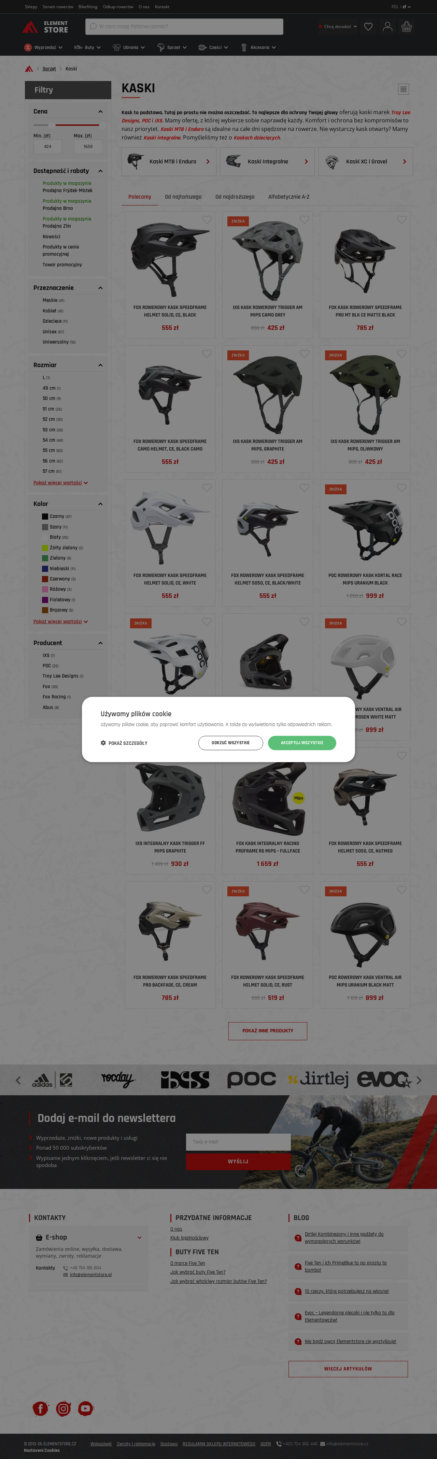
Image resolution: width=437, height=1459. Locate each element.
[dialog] (218, 729)
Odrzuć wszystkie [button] (225, 743)
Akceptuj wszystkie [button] (300, 743)
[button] (124, 743)
